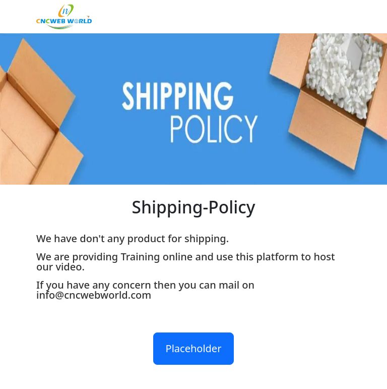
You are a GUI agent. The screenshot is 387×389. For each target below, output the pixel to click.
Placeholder (194, 348)
